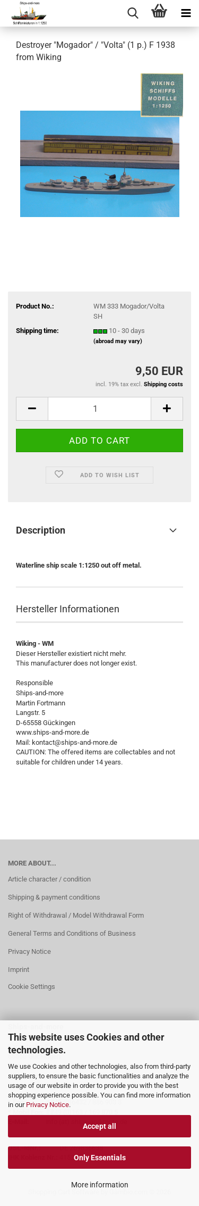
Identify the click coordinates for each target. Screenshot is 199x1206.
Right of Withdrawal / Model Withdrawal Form (76, 915)
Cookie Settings (31, 987)
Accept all (99, 1126)
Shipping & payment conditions (54, 897)
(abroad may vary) (117, 341)
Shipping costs (163, 384)
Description (40, 530)
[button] (32, 409)
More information (99, 1184)
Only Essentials (100, 1157)
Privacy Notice (47, 1105)
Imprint (18, 970)
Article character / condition (49, 879)
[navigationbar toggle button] (185, 13)
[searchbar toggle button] (132, 13)
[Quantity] (99, 409)
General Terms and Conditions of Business (72, 933)
